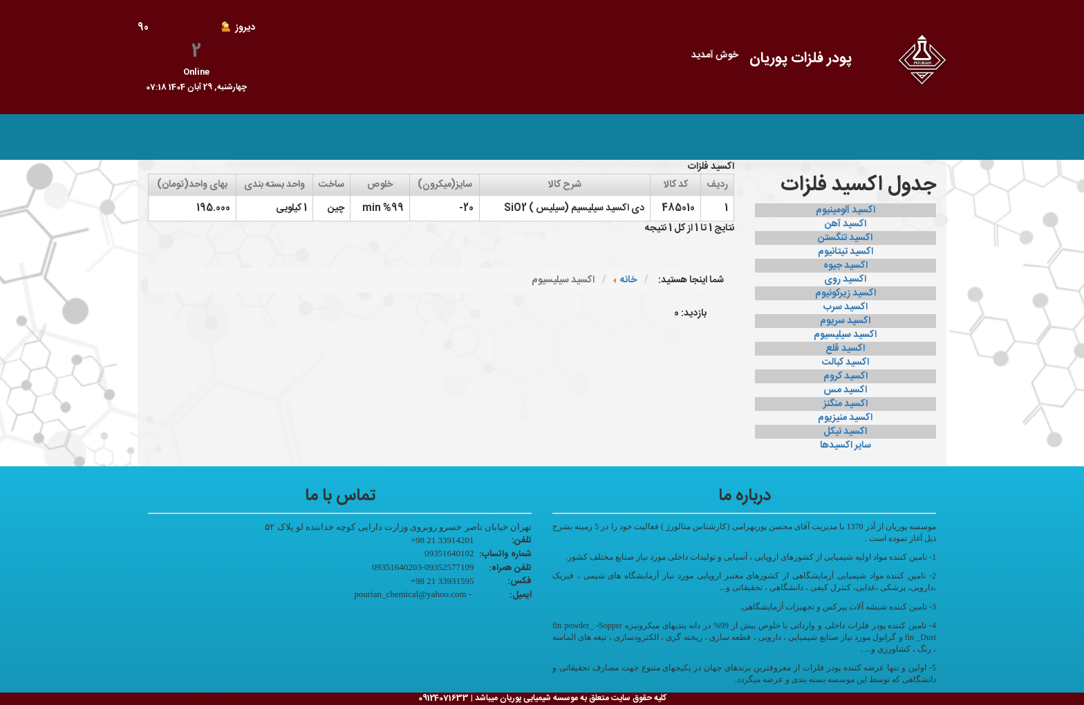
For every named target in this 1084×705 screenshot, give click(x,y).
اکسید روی (845, 279)
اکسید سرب (845, 307)
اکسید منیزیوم (845, 418)
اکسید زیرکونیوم (845, 293)
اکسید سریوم (845, 321)
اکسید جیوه (845, 265)
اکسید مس (845, 390)
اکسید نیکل (845, 431)
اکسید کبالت (845, 362)
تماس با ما (699, 137)
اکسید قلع (845, 348)
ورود (651, 137)
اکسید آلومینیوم (845, 210)
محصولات (758, 137)
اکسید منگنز (845, 404)
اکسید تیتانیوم (845, 252)
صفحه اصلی (819, 137)
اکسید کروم (845, 376)
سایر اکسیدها (845, 445)
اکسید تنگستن (845, 238)
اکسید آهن (845, 224)
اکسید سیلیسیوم (845, 335)
